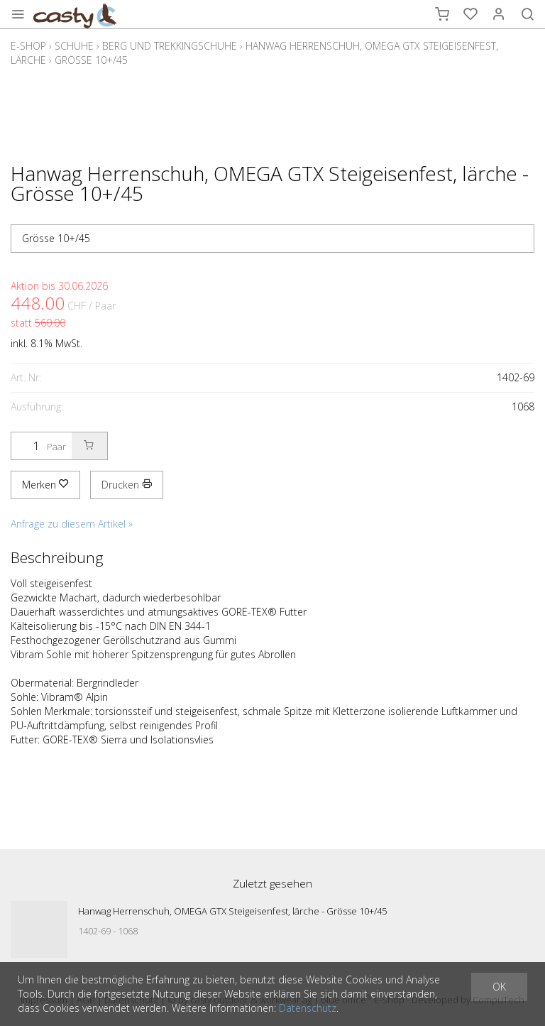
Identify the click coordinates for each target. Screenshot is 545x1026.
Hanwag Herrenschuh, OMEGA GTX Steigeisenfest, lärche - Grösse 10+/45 (232, 911)
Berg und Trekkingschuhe (169, 46)
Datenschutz (307, 1008)
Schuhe (74, 46)
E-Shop (28, 46)
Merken (45, 484)
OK (499, 986)
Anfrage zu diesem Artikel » (72, 523)
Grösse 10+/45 (91, 60)
